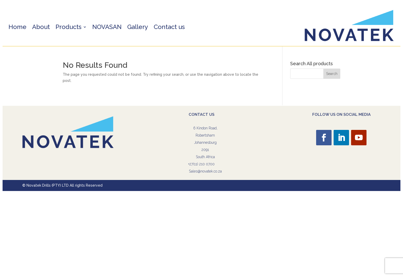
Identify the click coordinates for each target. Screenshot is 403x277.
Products (68, 28)
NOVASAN (107, 28)
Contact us (169, 28)
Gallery (137, 28)
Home (17, 28)
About (41, 28)
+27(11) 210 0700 (201, 164)
